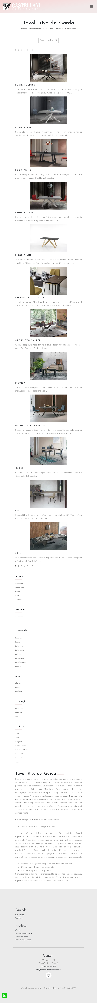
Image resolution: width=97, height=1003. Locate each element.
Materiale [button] (21, 630)
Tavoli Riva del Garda (66, 29)
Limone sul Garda (22, 750)
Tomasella (19, 600)
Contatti (18, 918)
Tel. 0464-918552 (48, 967)
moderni (18, 691)
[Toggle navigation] (91, 6)
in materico (19, 658)
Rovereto (19, 758)
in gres (18, 642)
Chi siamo (19, 915)
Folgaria (18, 742)
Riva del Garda (21, 754)
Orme (17, 592)
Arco (17, 734)
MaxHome (19, 588)
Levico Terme (20, 746)
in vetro (18, 666)
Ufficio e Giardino (23, 940)
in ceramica (19, 638)
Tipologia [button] (20, 701)
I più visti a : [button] (22, 726)
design (17, 687)
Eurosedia (19, 584)
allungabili (19, 709)
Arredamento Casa (38, 29)
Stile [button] (18, 676)
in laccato (19, 646)
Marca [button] (19, 576)
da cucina (19, 617)
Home (24, 29)
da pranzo (19, 621)
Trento (18, 762)
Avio (17, 738)
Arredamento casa (23, 934)
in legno (18, 654)
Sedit (17, 596)
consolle (18, 713)
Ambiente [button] (21, 609)
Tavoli (51, 29)
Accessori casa (21, 937)
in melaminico (20, 662)
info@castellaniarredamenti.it (48, 970)
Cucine (18, 930)
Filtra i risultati (48, 40)
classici (18, 683)
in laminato (19, 650)
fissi (16, 717)
